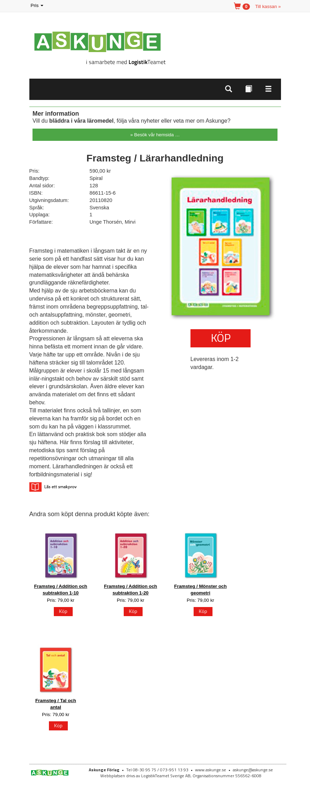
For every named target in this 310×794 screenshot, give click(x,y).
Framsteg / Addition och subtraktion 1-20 (130, 590)
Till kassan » (268, 6)
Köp (221, 337)
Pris (37, 6)
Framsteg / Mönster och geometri (200, 590)
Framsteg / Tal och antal (55, 704)
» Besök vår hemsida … (155, 134)
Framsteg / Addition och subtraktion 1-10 (60, 590)
